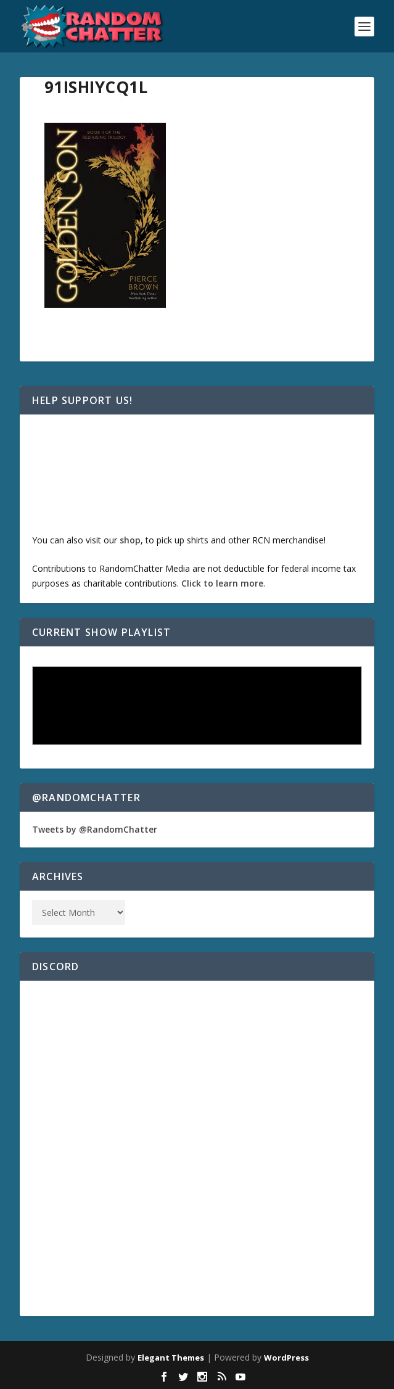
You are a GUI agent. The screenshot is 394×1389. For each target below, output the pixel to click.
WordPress (286, 1357)
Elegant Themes (170, 1357)
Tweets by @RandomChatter (94, 829)
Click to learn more (222, 583)
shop (130, 540)
